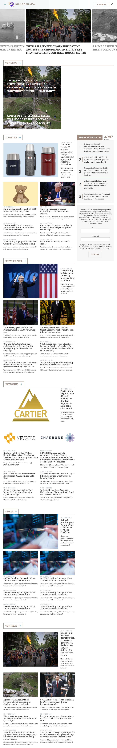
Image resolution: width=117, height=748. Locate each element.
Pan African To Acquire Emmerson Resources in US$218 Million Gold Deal (19, 444)
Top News (13, 594)
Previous (9, 26)
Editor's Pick (15, 229)
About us (42, 729)
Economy (13, 106)
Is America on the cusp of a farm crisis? (55, 211)
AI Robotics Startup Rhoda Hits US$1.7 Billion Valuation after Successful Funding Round (57, 444)
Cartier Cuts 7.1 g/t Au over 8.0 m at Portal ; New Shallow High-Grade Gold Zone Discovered (67, 368)
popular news (90, 106)
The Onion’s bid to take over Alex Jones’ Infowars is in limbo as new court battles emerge (18, 196)
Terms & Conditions (73, 729)
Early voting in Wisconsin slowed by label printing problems (67, 244)
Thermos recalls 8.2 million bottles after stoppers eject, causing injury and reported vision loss (67, 123)
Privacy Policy (55, 729)
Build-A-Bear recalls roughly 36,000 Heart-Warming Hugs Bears (19, 179)
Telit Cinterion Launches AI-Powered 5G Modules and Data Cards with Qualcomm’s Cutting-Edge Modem (20, 333)
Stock (11, 480)
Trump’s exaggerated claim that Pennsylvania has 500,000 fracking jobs (19, 298)
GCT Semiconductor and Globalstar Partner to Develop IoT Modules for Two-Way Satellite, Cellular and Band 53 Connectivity (57, 316)
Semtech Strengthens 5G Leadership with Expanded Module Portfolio (56, 332)
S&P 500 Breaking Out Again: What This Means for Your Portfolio (67, 495)
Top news (13, 63)
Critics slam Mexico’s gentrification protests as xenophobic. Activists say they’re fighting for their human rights (68, 613)
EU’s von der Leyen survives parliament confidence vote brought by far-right (19, 687)
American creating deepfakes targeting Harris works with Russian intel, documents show (56, 298)
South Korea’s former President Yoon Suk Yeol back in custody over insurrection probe (57, 670)
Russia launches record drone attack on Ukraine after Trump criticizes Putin (57, 687)
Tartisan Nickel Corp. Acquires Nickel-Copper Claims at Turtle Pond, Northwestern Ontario (57, 461)
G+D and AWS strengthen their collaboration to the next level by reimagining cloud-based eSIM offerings (18, 316)
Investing (13, 352)
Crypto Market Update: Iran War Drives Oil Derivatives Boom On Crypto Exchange (17, 461)
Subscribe (101, 4)
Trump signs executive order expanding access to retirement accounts (54, 180)
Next (107, 26)
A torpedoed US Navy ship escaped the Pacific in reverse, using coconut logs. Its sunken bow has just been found (57, 703)
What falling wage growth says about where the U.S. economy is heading (20, 211)
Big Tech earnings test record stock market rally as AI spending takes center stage (56, 196)
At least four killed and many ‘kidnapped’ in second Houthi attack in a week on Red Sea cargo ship (96, 153)
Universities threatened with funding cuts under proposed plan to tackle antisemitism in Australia (96, 140)
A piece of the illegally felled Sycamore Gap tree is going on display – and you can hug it (17, 670)
